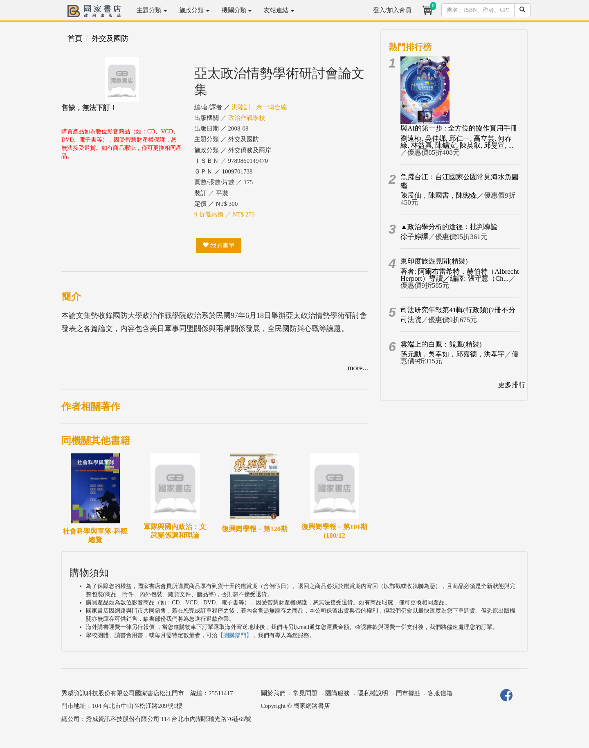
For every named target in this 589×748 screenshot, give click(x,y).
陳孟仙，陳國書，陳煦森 (438, 195)
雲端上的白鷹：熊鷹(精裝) (440, 344)
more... (358, 368)
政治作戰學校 (246, 118)
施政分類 (194, 10)
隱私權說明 (372, 693)
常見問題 (305, 693)
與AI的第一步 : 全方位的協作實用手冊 (458, 128)
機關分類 (237, 10)
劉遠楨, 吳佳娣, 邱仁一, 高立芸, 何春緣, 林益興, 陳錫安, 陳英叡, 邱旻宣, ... (456, 142)
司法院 (410, 320)
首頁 (74, 38)
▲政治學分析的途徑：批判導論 (449, 227)
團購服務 (337, 693)
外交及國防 (110, 38)
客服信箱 (440, 693)
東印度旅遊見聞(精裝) (434, 261)
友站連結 (279, 10)
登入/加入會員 (392, 10)
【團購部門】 (235, 635)
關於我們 (273, 693)
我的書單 (218, 245)
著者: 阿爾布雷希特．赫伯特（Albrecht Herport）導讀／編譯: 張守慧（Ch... (459, 275)
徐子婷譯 (414, 237)
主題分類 (152, 10)
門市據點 (408, 693)
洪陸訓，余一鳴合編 (259, 107)
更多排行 (512, 385)
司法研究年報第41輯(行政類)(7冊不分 (457, 310)
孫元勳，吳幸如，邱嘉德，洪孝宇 (452, 354)
